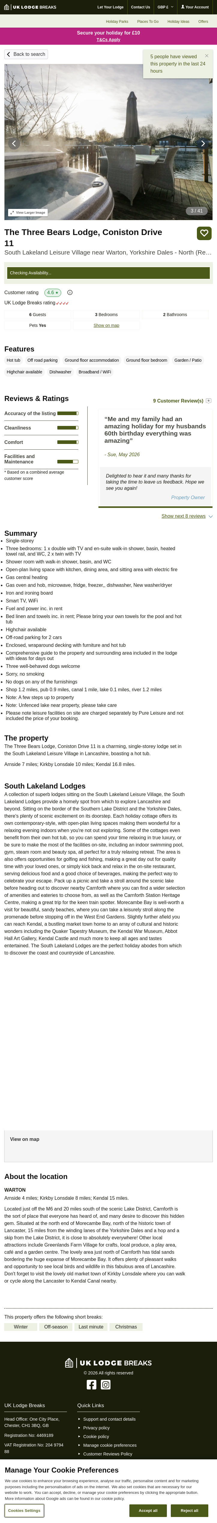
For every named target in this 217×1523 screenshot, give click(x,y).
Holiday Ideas (178, 22)
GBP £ (165, 7)
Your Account (195, 7)
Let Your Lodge (111, 7)
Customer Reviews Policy (107, 1454)
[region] (108, 1491)
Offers (203, 22)
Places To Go (147, 22)
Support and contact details (109, 1419)
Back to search (29, 54)
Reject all (189, 1510)
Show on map (106, 325)
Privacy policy (96, 1427)
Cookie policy (96, 1436)
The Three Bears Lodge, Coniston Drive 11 (83, 238)
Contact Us (140, 7)
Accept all (148, 1510)
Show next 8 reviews (183, 516)
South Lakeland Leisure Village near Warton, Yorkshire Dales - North (108, 252)
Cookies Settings (24, 1510)
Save (204, 233)
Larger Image (28, 212)
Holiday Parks (117, 22)
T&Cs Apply (108, 39)
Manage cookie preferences (110, 1445)
